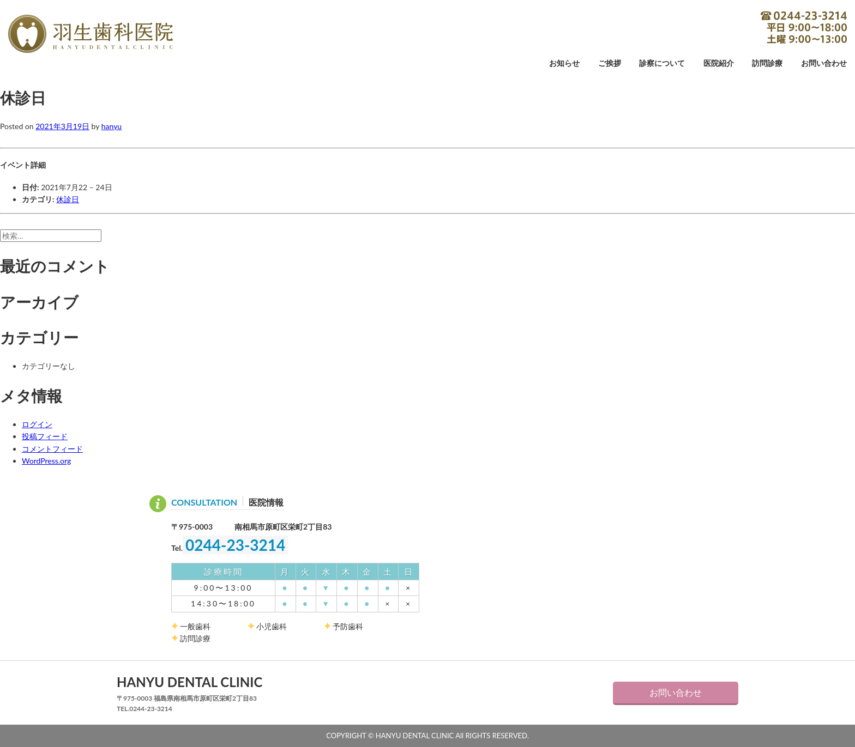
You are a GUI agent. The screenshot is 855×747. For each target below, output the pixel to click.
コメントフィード (52, 448)
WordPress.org (46, 460)
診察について (662, 63)
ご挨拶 (609, 63)
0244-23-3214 (804, 27)
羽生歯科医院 (90, 34)
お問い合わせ (824, 63)
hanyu (111, 126)
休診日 (67, 199)
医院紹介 (718, 63)
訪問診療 (767, 63)
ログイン (37, 424)
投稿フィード (45, 436)
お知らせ (564, 63)
